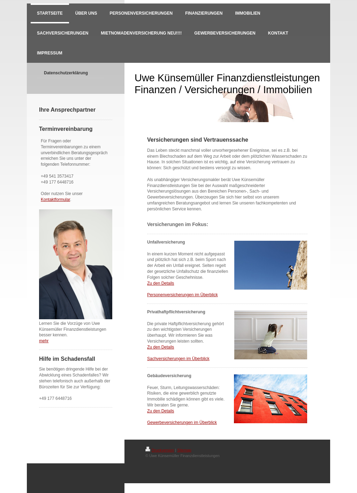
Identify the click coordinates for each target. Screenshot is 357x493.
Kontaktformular (55, 199)
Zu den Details (160, 283)
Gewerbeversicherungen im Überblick (182, 422)
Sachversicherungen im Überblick (178, 358)
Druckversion (159, 450)
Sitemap (184, 450)
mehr (43, 340)
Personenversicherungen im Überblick (182, 294)
